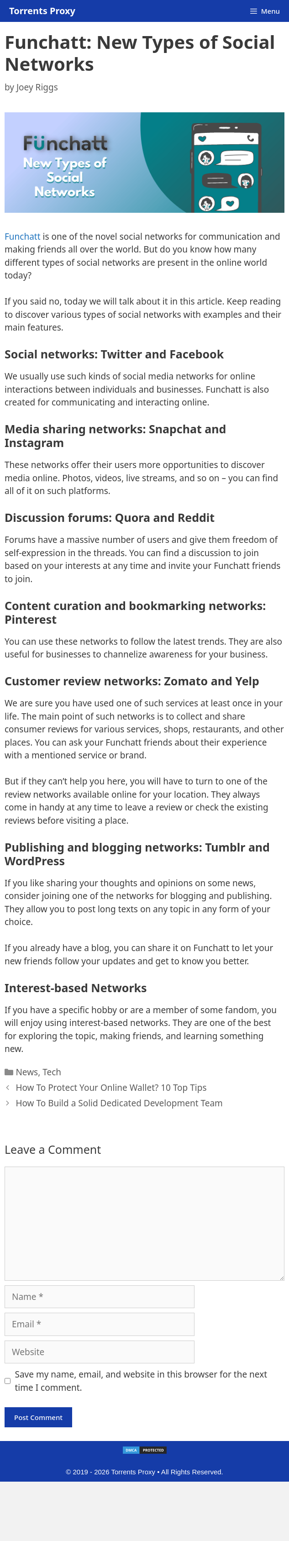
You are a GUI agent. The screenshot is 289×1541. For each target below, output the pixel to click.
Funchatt (23, 236)
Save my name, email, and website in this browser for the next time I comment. (141, 1381)
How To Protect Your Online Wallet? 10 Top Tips (111, 1088)
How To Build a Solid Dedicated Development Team (119, 1103)
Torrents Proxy (42, 11)
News (27, 1072)
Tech (51, 1072)
